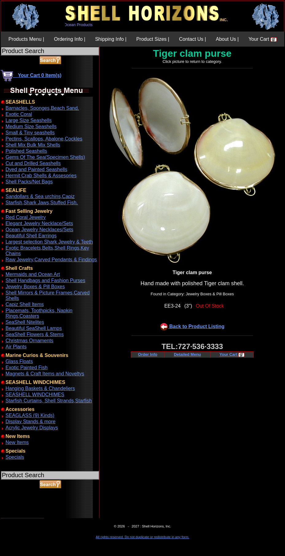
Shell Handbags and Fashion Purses (45, 280)
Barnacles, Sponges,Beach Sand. (42, 108)
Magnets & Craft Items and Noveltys (45, 373)
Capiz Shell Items (25, 304)
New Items (17, 442)
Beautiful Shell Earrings (31, 235)
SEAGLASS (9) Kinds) (30, 415)
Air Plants (16, 346)
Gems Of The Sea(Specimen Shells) (45, 157)
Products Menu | (26, 39)
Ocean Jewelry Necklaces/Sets (39, 229)
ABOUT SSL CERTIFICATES (17, 517)
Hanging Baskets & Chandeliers (40, 388)
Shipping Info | (111, 39)
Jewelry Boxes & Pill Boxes (35, 286)
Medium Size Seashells (31, 126)
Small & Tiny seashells (30, 132)
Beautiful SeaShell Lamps (34, 328)
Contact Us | (192, 39)
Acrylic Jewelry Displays (32, 427)
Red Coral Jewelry (26, 217)
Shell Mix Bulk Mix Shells (33, 145)
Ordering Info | (69, 39)
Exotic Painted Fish (27, 367)
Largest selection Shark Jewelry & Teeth (49, 241)
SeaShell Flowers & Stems (35, 334)
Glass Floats (19, 361)
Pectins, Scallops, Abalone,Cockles (44, 138)
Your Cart (262, 39)
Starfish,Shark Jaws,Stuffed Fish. (42, 202)
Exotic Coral (19, 114)
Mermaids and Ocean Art (33, 274)
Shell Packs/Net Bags (29, 181)
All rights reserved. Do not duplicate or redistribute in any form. (142, 537)
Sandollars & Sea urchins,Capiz (40, 196)
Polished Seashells (26, 151)
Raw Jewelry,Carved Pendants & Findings (51, 259)
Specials (15, 457)
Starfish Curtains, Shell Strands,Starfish (49, 400)
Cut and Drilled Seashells (33, 163)
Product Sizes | (152, 39)
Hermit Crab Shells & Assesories (41, 175)
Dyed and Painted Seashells (36, 169)
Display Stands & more (31, 421)
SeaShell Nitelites (25, 322)
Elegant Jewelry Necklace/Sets (39, 223)
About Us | (227, 39)
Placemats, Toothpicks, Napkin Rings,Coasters (39, 313)
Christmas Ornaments (29, 340)
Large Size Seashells (29, 120)
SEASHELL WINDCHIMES (35, 394)
